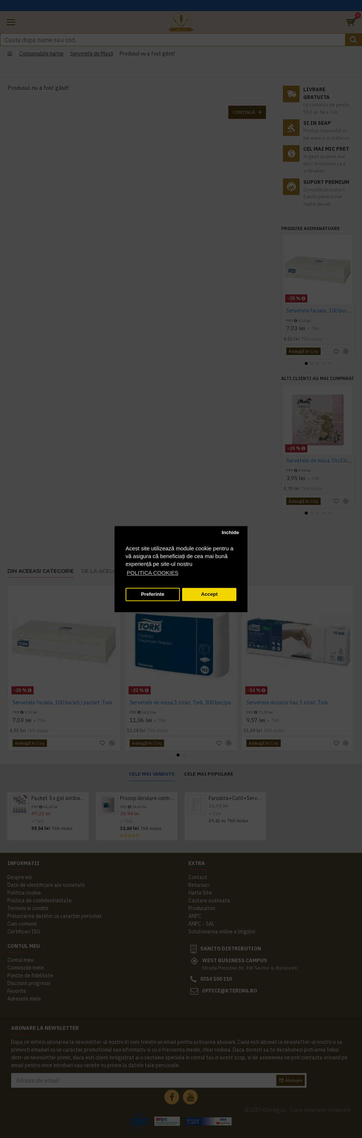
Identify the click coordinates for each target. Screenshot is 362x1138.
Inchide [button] (230, 533)
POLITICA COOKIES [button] (152, 573)
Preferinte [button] (152, 594)
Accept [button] (209, 594)
